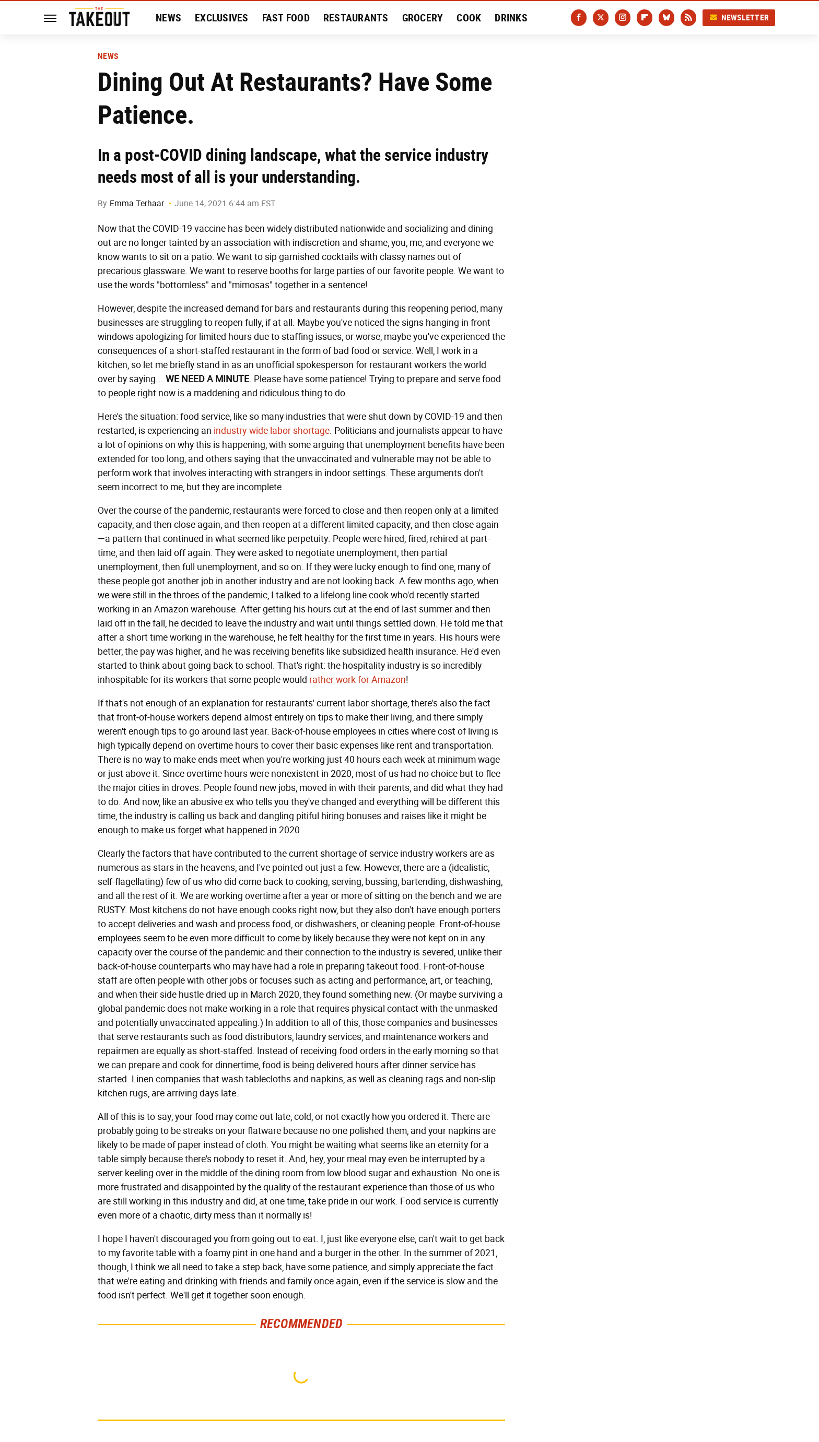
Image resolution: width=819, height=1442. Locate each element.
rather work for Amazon (357, 679)
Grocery (422, 17)
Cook (469, 17)
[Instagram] (622, 17)
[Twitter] (601, 17)
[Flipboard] (644, 17)
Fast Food (286, 17)
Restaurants (356, 17)
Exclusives (222, 17)
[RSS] (688, 17)
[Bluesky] (666, 17)
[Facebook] (579, 17)
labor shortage (300, 430)
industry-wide (241, 430)
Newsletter (739, 17)
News (168, 17)
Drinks (511, 17)
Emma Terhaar (137, 203)
